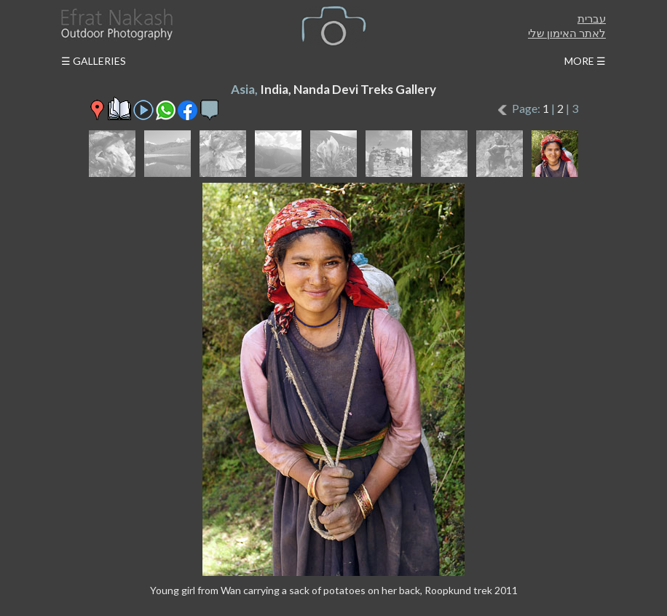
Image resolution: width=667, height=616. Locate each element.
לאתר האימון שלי (567, 32)
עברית (591, 18)
